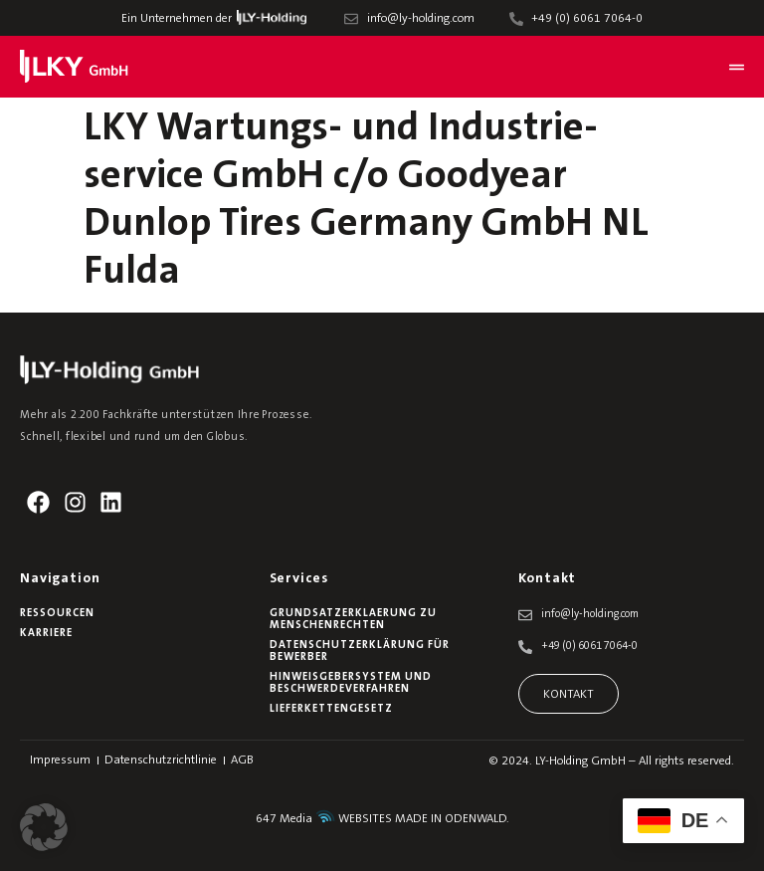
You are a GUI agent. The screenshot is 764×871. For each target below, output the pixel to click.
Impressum (60, 760)
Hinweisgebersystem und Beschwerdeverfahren (351, 683)
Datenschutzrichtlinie (160, 760)
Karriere (46, 633)
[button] (44, 827)
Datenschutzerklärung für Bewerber (360, 651)
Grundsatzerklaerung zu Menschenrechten (353, 619)
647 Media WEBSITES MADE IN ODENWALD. (382, 819)
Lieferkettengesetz (331, 709)
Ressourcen (57, 613)
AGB (242, 760)
